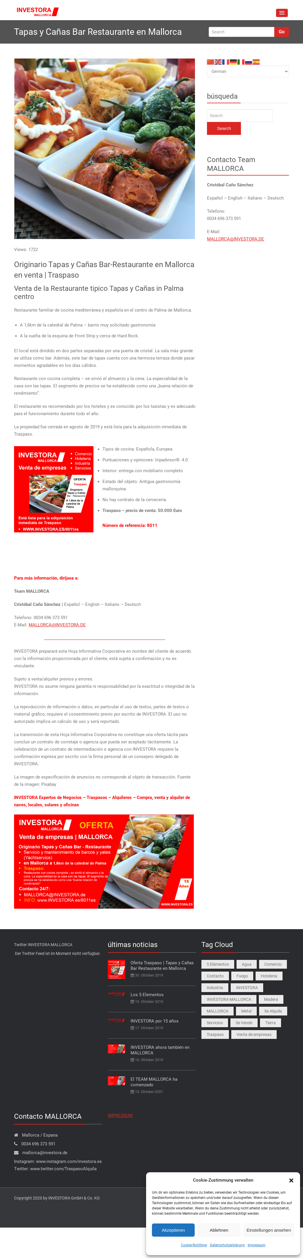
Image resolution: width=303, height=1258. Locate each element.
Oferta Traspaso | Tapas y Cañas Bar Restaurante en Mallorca (162, 965)
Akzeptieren (173, 1230)
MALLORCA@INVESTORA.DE (57, 625)
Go (282, 32)
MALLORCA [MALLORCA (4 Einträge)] (217, 1011)
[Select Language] (248, 71)
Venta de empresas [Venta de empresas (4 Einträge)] (254, 1034)
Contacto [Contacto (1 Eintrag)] (215, 976)
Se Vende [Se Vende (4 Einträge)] (244, 1022)
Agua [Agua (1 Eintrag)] (246, 964)
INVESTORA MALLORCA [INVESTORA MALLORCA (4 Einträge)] (229, 999)
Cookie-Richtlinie (194, 1245)
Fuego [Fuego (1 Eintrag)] (242, 976)
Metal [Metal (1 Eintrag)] (246, 1011)
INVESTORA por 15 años (155, 1021)
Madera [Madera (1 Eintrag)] (271, 999)
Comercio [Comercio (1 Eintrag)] (273, 964)
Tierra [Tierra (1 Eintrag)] (270, 1022)
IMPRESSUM (120, 1115)
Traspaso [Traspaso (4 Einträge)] (215, 1034)
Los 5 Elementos (147, 994)
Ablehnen (219, 1230)
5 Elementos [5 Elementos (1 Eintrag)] (218, 964)
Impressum (257, 1245)
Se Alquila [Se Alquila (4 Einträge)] (273, 1011)
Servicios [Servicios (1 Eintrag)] (215, 1022)
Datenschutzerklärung (227, 1245)
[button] (291, 1180)
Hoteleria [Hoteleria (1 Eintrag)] (269, 976)
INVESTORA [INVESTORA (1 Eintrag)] (247, 987)
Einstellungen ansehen (268, 1230)
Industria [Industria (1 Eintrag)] (215, 987)
